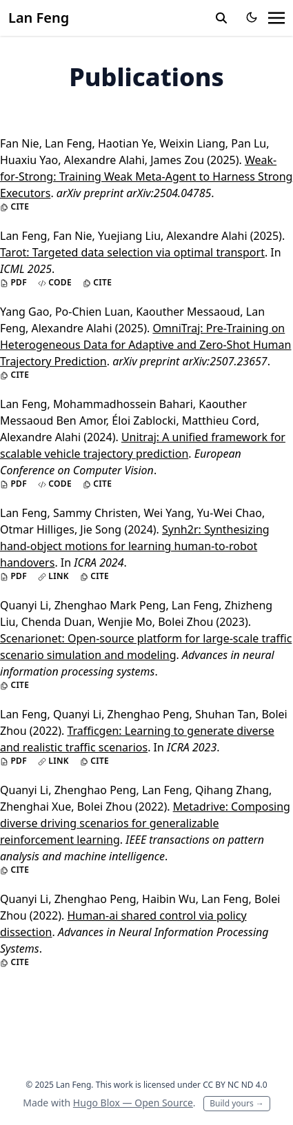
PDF (13, 282)
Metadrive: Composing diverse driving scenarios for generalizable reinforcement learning (145, 823)
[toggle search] (221, 17)
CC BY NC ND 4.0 (235, 1085)
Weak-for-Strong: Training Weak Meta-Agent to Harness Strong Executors (146, 176)
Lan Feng (38, 17)
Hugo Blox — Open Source (133, 1102)
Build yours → (237, 1103)
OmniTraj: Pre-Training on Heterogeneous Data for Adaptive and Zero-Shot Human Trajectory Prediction (145, 345)
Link (53, 576)
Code (55, 282)
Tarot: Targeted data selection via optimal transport (132, 252)
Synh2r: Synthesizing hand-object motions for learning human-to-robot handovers (135, 546)
